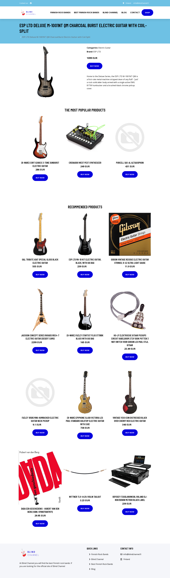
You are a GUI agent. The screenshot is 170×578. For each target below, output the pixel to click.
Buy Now (94, 66)
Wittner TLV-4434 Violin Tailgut (85, 496)
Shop (147, 12)
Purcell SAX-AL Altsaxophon (130, 162)
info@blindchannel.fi (141, 3)
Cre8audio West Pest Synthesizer (85, 162)
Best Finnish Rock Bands (86, 12)
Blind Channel (110, 12)
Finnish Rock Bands (60, 12)
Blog (124, 12)
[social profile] (31, 3)
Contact (135, 12)
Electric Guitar (104, 47)
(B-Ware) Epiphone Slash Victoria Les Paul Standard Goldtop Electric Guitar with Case (85, 421)
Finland (128, 3)
